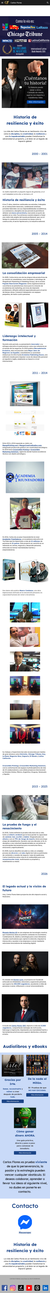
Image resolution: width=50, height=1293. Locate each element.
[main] (25, 120)
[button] (2, 2)
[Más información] (13, 1101)
